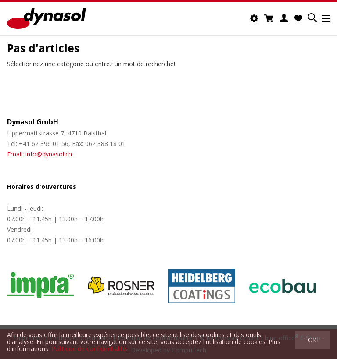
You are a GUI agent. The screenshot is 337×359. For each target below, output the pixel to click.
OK (312, 340)
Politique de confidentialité (88, 349)
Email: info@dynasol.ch (39, 154)
